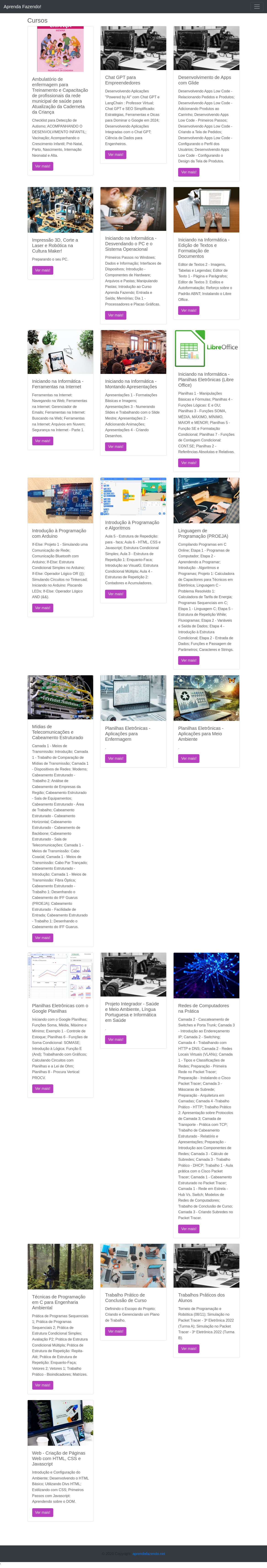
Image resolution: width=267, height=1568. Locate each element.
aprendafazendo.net (148, 1554)
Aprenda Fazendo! (22, 6)
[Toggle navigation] (257, 6)
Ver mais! (42, 166)
